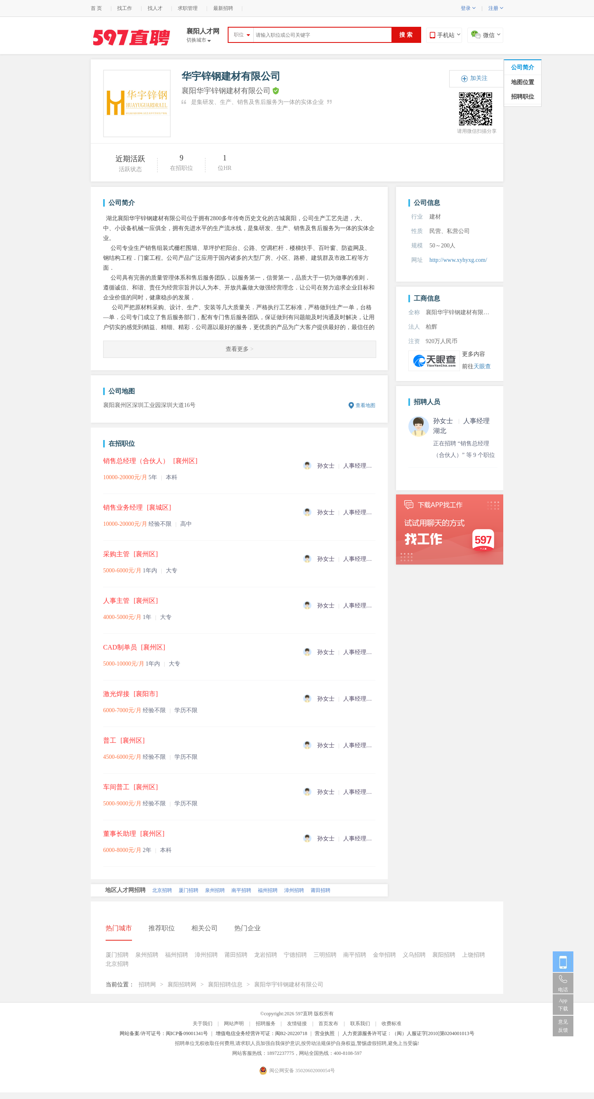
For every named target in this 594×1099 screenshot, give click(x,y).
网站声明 (234, 1023)
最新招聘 (223, 8)
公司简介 (522, 67)
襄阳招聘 (443, 955)
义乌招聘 (414, 955)
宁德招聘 (295, 955)
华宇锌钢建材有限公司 (231, 76)
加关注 (479, 78)
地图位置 (522, 82)
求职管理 (188, 8)
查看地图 (365, 405)
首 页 (96, 8)
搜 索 (405, 35)
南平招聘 (241, 890)
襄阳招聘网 (181, 984)
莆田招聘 (320, 890)
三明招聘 (325, 955)
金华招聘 (384, 955)
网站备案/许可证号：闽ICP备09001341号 (164, 1033)
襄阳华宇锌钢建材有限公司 (288, 984)
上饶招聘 (473, 955)
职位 (239, 35)
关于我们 (202, 1023)
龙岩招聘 (265, 955)
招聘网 (147, 984)
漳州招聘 (294, 890)
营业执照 (325, 1033)
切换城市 (198, 40)
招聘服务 (266, 1023)
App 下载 (563, 1005)
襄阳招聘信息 (225, 984)
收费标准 (391, 1023)
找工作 (124, 8)
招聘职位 (522, 97)
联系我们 (360, 1023)
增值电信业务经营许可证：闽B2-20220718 (261, 1033)
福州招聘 (268, 890)
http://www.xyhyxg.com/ (458, 260)
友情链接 (297, 1023)
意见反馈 (563, 1026)
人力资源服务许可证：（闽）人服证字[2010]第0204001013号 (408, 1033)
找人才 (155, 8)
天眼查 (482, 366)
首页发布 (328, 1023)
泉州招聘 (215, 890)
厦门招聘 (188, 890)
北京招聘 (162, 890)
